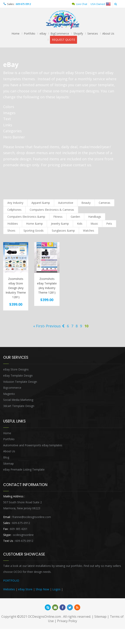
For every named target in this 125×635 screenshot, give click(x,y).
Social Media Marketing (18, 400)
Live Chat (79, 4)
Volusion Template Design (20, 382)
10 (86, 326)
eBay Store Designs (16, 369)
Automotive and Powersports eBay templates (32, 445)
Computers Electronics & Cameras (52, 210)
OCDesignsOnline (62, 19)
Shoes (11, 230)
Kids (79, 223)
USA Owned (101, 4)
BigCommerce (60, 33)
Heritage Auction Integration (82, 589)
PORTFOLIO (11, 580)
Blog (6, 457)
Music (94, 223)
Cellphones (14, 210)
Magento (9, 394)
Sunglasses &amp (63, 230)
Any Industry (15, 203)
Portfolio (29, 33)
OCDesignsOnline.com (44, 616)
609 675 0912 (23, 4)
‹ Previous (52, 326)
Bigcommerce (12, 388)
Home (16, 33)
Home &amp (34, 223)
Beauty (86, 203)
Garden (75, 216)
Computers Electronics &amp (26, 216)
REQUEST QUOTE (63, 40)
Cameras (104, 203)
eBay (43, 33)
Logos (56, 589)
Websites (9, 589)
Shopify (78, 33)
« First (38, 326)
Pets (109, 223)
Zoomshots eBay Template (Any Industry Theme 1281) (47, 285)
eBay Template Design (18, 375)
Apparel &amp (40, 203)
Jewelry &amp (60, 223)
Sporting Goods (33, 230)
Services (92, 33)
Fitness (57, 216)
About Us (108, 33)
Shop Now (42, 589)
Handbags (94, 216)
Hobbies (12, 223)
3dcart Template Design (18, 406)
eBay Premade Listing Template (24, 469)
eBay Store (25, 589)
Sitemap (8, 463)
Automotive (65, 203)
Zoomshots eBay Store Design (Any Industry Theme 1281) (16, 288)
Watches (88, 230)
